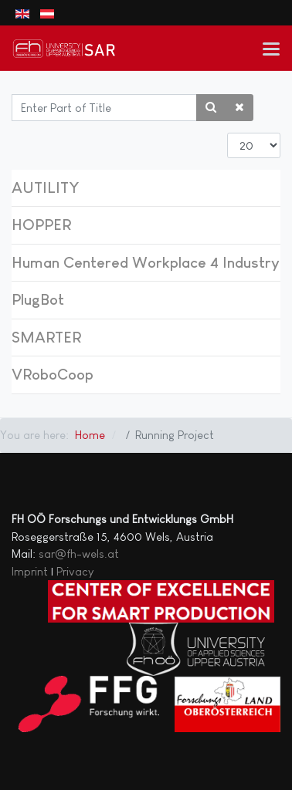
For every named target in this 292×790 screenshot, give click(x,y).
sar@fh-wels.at (79, 553)
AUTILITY (45, 187)
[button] (271, 48)
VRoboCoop (52, 374)
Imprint (30, 571)
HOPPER (41, 224)
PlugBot (38, 299)
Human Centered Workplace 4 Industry (146, 262)
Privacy (74, 571)
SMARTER (46, 337)
